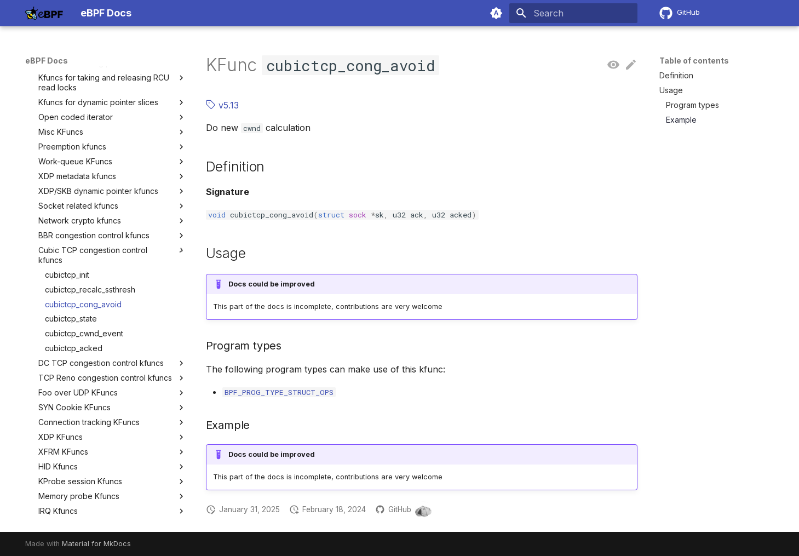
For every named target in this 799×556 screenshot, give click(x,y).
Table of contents (694, 60)
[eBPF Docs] (44, 13)
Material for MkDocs (96, 544)
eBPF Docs (46, 60)
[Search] (573, 13)
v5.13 (222, 105)
